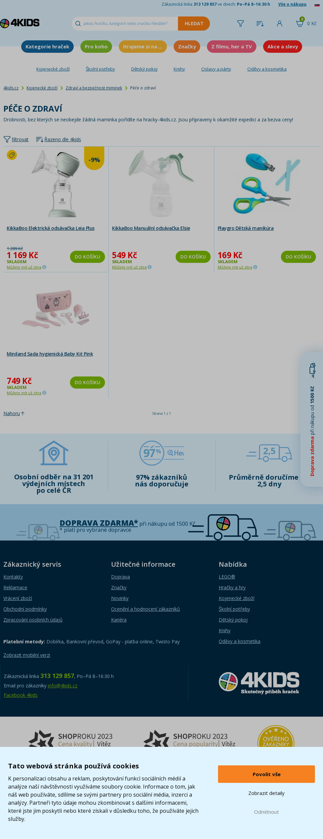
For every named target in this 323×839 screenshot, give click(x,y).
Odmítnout (266, 811)
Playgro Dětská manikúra (246, 228)
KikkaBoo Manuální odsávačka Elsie (151, 228)
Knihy (179, 69)
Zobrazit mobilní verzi (26, 655)
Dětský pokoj (144, 69)
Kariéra (119, 619)
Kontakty (13, 576)
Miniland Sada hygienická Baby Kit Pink (50, 354)
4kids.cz (11, 88)
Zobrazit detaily (266, 793)
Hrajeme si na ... (143, 46)
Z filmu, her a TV (231, 46)
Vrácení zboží (17, 598)
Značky (187, 46)
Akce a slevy (282, 46)
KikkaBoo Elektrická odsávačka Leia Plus (51, 228)
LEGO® (227, 576)
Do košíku (87, 256)
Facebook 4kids (21, 695)
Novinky (120, 598)
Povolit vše (267, 774)
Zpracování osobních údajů (33, 619)
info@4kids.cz (62, 685)
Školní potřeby (100, 69)
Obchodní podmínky (25, 609)
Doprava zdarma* (99, 523)
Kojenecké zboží (53, 69)
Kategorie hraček (47, 46)
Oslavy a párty (216, 69)
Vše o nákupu (292, 4)
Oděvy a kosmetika (267, 69)
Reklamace (15, 587)
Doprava (120, 576)
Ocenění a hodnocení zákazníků (145, 609)
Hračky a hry (232, 587)
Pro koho (96, 46)
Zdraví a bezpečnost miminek (94, 88)
